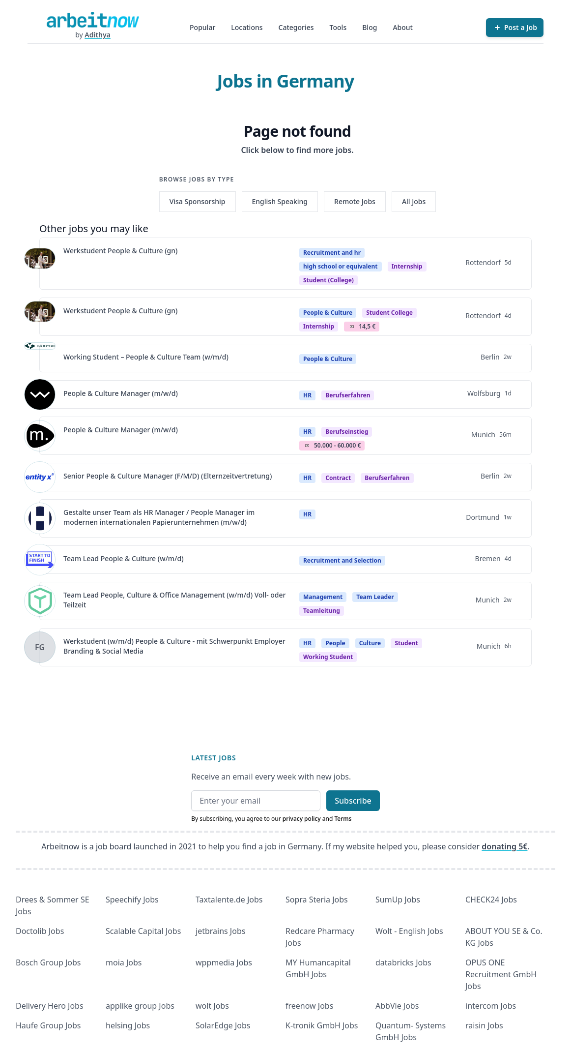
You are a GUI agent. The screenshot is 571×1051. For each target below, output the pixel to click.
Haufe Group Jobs (48, 1025)
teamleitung (321, 610)
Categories (296, 27)
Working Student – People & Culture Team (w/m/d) (145, 356)
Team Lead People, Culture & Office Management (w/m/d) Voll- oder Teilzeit (174, 599)
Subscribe (353, 800)
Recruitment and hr (332, 252)
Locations (246, 27)
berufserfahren (347, 395)
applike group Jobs (140, 1005)
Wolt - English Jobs (409, 931)
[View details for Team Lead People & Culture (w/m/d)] (40, 559)
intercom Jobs (490, 1005)
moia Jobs (124, 962)
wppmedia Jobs (224, 962)
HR (307, 395)
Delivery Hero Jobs (50, 1005)
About (403, 27)
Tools (338, 27)
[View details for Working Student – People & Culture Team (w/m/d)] (40, 358)
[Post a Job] (514, 27)
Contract (338, 478)
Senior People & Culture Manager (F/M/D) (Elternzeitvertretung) (167, 475)
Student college (389, 312)
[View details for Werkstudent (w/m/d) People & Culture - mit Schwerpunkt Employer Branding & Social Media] (40, 647)
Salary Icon (352, 327)
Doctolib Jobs (40, 931)
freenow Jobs (309, 1005)
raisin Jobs (484, 1025)
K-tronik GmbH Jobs (322, 1025)
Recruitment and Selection (342, 560)
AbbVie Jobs (397, 1005)
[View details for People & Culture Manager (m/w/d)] (40, 394)
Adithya (98, 34)
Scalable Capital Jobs (143, 931)
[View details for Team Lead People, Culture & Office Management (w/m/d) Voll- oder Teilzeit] (40, 601)
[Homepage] (93, 20)
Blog (369, 27)
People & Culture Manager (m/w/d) (120, 393)
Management (323, 597)
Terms (342, 818)
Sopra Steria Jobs (317, 899)
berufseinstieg (346, 431)
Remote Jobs (354, 201)
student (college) (328, 280)
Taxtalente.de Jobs (229, 899)
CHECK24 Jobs (491, 899)
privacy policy (302, 818)
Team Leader (375, 597)
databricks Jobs (403, 962)
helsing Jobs (128, 1025)
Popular (202, 27)
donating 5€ (504, 846)
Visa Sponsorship (198, 201)
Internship (407, 266)
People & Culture (327, 312)
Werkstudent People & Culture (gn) (120, 250)
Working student (328, 657)
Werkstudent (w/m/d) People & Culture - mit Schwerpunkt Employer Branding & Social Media (174, 646)
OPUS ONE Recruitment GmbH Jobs (501, 974)
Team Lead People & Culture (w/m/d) (123, 558)
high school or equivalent (340, 266)
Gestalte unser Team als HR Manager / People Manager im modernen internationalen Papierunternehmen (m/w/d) (159, 517)
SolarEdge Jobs (223, 1025)
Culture (370, 643)
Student (406, 643)
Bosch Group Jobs (48, 962)
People (335, 643)
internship (318, 326)
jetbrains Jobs (220, 931)
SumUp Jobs (397, 899)
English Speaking (280, 201)
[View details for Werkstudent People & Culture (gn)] (40, 263)
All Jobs (414, 201)
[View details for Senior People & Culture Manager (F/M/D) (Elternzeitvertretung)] (40, 477)
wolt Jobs (212, 1005)
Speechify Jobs (132, 899)
